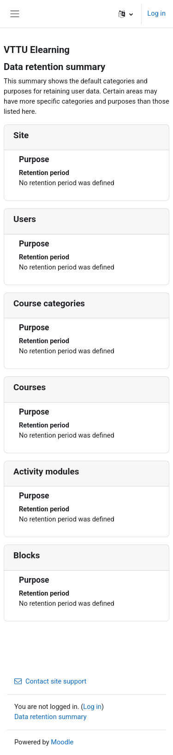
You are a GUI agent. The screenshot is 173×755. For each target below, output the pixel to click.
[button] (125, 14)
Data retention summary (50, 717)
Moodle (62, 742)
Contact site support (50, 681)
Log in (156, 13)
